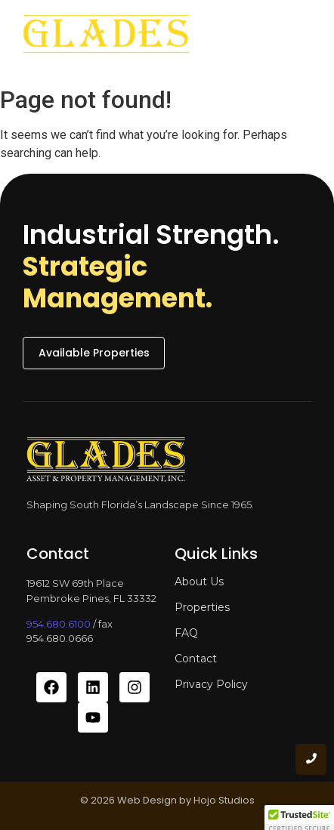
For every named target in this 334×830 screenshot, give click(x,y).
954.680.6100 (58, 624)
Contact (196, 658)
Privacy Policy (211, 684)
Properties (202, 607)
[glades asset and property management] (106, 39)
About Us (199, 581)
